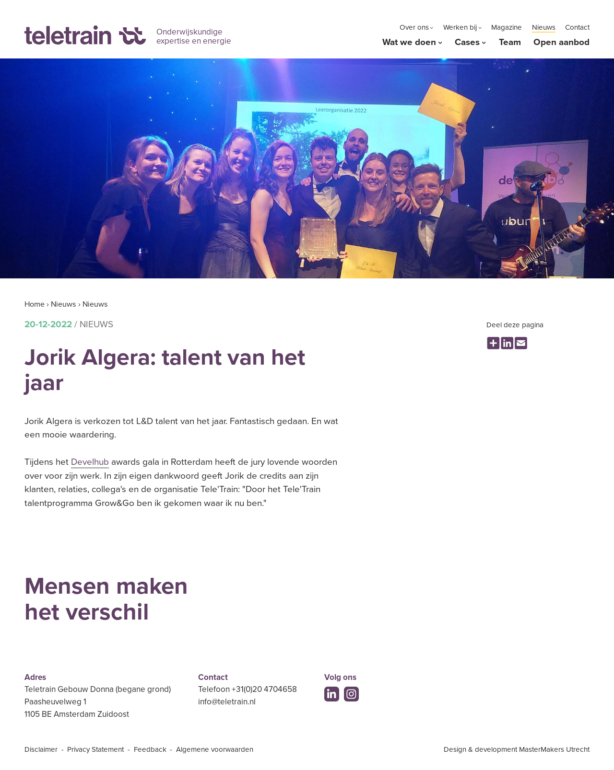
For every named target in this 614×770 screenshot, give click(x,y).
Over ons (414, 27)
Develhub (90, 462)
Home (34, 304)
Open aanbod (561, 42)
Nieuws (543, 27)
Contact (577, 27)
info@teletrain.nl (227, 702)
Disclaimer (41, 749)
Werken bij (460, 27)
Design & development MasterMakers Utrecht (517, 749)
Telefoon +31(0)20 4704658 (247, 689)
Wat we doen (409, 42)
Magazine (506, 27)
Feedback (150, 749)
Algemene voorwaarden (214, 749)
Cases (467, 42)
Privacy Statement (95, 749)
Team (510, 42)
